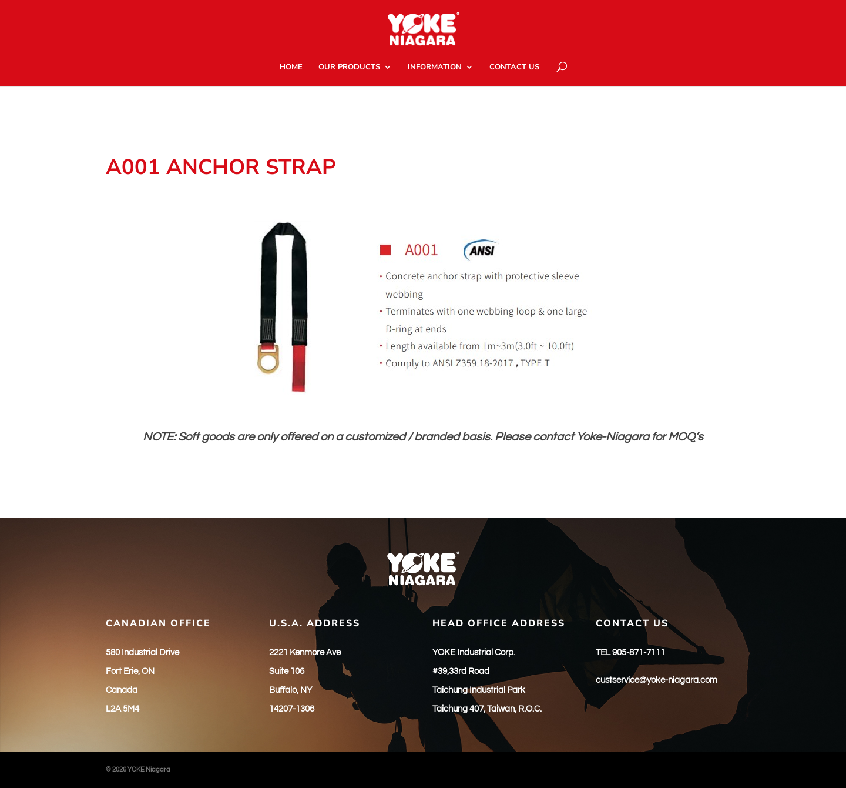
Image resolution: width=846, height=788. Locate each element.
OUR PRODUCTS (349, 67)
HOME (291, 67)
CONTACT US (514, 67)
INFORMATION (435, 67)
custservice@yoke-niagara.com (656, 680)
